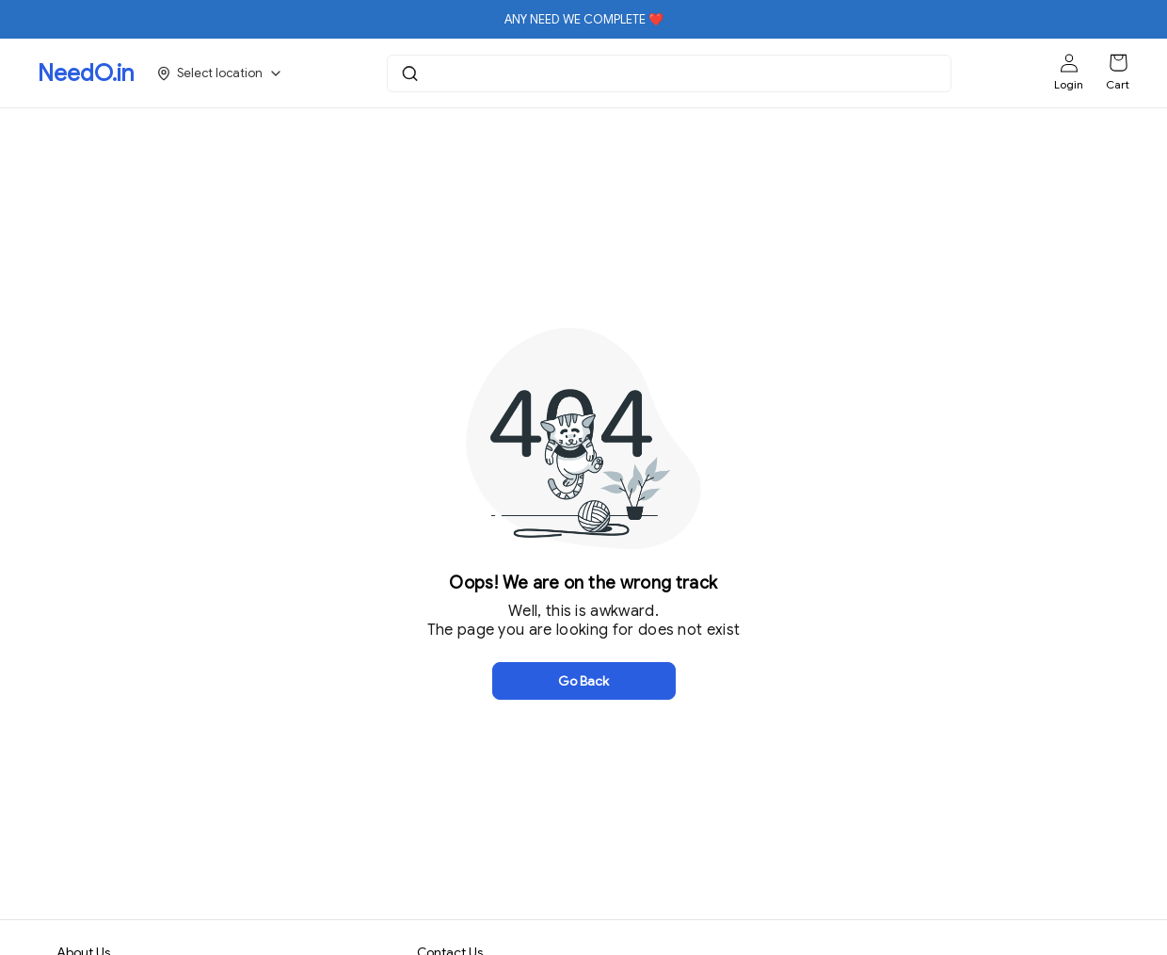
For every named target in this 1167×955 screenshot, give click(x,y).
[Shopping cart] (1118, 63)
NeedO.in (86, 73)
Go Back (583, 680)
